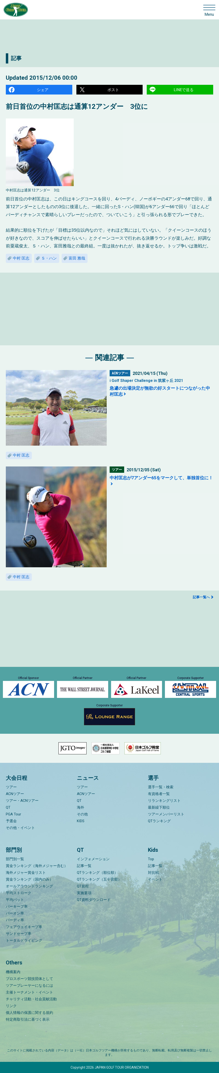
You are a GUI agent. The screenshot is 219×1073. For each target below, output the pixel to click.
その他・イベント (20, 828)
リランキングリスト (164, 800)
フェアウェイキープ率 (24, 927)
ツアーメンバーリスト (166, 814)
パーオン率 (15, 913)
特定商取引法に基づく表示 (27, 1019)
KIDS (80, 821)
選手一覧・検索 (160, 787)
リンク (11, 1006)
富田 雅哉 (77, 258)
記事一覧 (84, 866)
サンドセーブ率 (18, 933)
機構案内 (13, 972)
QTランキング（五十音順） (99, 879)
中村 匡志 (21, 258)
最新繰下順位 (159, 807)
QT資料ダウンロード (94, 900)
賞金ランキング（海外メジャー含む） (37, 866)
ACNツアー (15, 794)
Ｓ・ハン (49, 258)
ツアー (11, 787)
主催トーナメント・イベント (29, 992)
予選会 (11, 821)
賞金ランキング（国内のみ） (29, 879)
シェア (43, 89)
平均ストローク (18, 893)
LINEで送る (184, 89)
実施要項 (84, 893)
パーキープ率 (17, 906)
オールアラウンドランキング (29, 886)
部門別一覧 (15, 859)
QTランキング (159, 821)
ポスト (113, 89)
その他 (82, 814)
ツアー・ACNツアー (22, 800)
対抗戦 (153, 872)
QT (8, 807)
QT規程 (83, 886)
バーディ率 (15, 920)
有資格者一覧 (159, 794)
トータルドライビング (24, 940)
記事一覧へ (201, 597)
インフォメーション (93, 859)
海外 (80, 807)
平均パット (15, 900)
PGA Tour (13, 814)
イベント (155, 879)
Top (151, 859)
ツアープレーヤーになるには (29, 985)
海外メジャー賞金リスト (26, 872)
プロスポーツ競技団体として (29, 979)
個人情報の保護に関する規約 (29, 1012)
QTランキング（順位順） (97, 872)
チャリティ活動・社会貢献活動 (31, 999)
